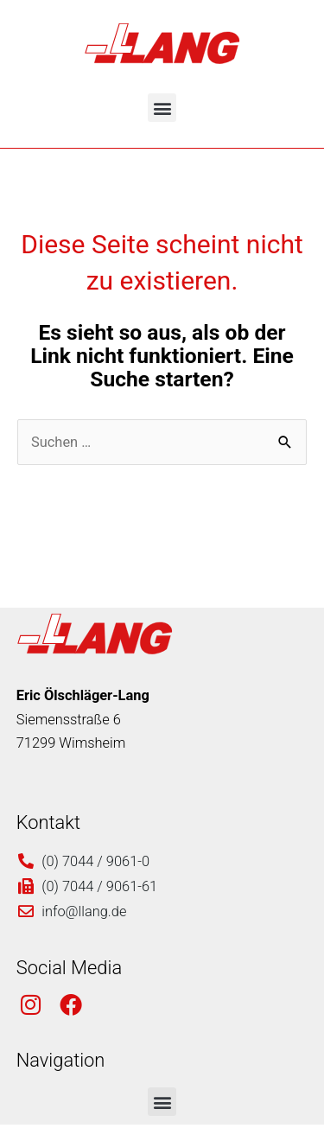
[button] (162, 107)
